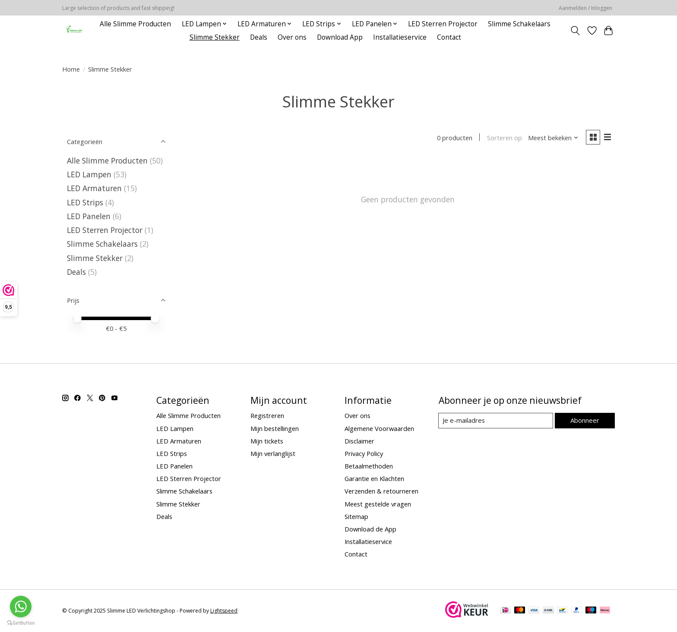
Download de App (370, 529)
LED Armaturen (94, 188)
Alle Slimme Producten (135, 23)
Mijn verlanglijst (272, 453)
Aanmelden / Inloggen (585, 8)
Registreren (267, 415)
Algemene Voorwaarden (379, 428)
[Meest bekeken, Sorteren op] (552, 138)
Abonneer (585, 420)
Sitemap (356, 516)
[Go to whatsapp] (21, 606)
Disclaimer (359, 441)
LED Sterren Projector (443, 23)
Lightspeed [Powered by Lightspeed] (223, 610)
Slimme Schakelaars (519, 23)
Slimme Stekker (215, 37)
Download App (340, 37)
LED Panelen (89, 216)
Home (71, 69)
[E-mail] (496, 420)
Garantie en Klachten (374, 478)
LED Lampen (89, 174)
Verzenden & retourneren (381, 491)
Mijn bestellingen (274, 428)
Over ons (292, 37)
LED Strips (85, 202)
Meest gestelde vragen (378, 504)
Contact (449, 37)
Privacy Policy (364, 453)
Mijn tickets (266, 441)
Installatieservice (400, 37)
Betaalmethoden (369, 466)
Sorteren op (503, 138)
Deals (258, 37)
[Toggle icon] (575, 30)
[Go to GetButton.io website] (21, 623)
